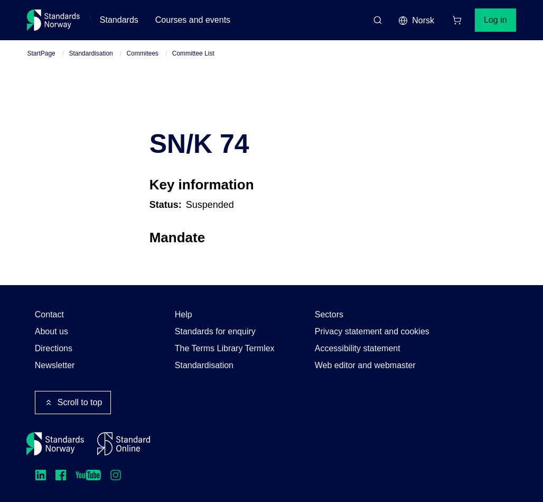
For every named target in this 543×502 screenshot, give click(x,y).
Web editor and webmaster (365, 365)
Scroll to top (73, 402)
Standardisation (91, 53)
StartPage (41, 53)
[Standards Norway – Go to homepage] (53, 20)
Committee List (193, 53)
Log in (495, 19)
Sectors (329, 314)
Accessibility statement (357, 348)
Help (183, 314)
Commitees (142, 53)
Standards (119, 19)
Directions (53, 348)
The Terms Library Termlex (225, 348)
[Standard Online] (123, 444)
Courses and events (192, 19)
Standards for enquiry (215, 331)
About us (51, 331)
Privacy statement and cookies (372, 331)
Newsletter (55, 365)
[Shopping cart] (457, 20)
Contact (49, 314)
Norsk (416, 20)
